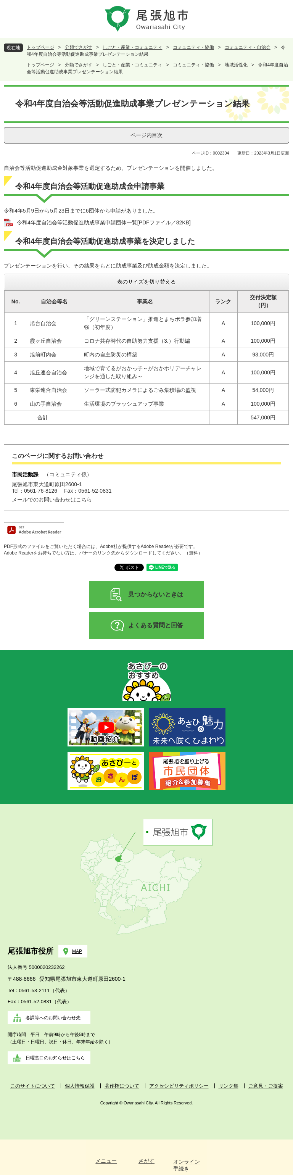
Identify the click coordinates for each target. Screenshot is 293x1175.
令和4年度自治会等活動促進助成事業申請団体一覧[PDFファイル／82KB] (104, 222)
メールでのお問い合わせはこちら (52, 499)
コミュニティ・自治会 (247, 47)
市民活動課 (25, 474)
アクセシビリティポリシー (179, 1086)
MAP (77, 951)
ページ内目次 (146, 135)
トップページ (40, 47)
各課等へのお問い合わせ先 (53, 1017)
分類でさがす (78, 47)
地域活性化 (236, 65)
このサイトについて (32, 1086)
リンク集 (228, 1086)
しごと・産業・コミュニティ (132, 47)
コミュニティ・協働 (193, 47)
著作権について (122, 1086)
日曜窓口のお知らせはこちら (55, 1058)
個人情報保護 (80, 1086)
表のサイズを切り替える (146, 282)
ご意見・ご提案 (265, 1086)
